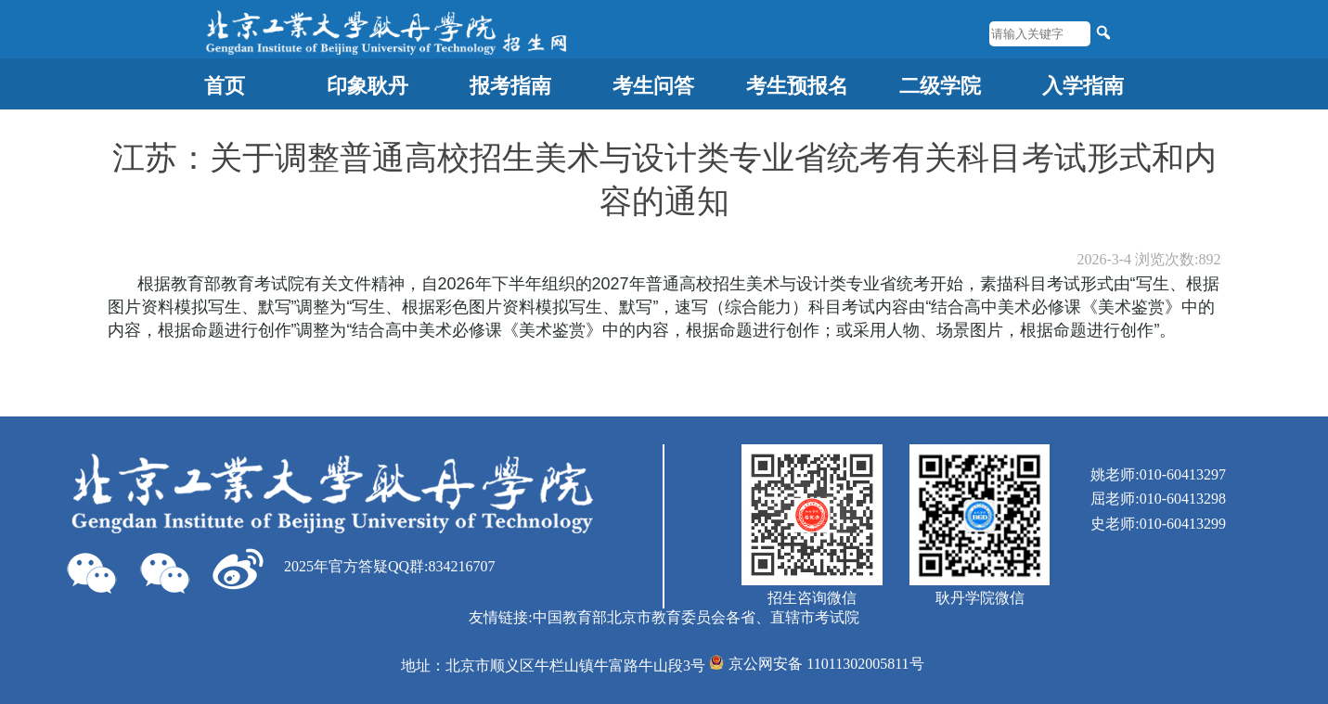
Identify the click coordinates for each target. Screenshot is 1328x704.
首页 (224, 85)
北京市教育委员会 (666, 617)
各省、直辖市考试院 (792, 617)
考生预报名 (797, 85)
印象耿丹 (367, 85)
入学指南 (1083, 85)
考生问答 (653, 85)
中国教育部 (570, 617)
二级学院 (940, 85)
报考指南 (510, 85)
